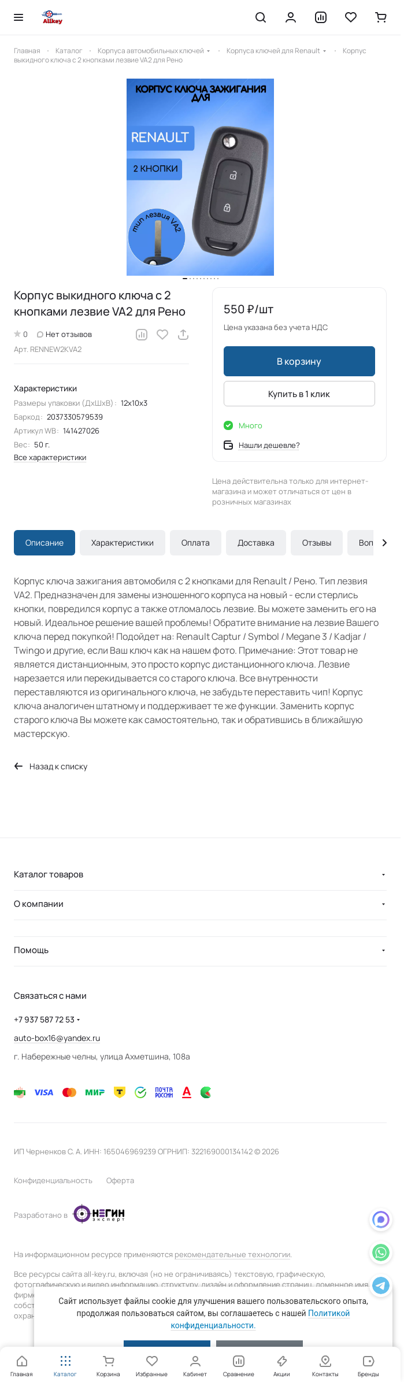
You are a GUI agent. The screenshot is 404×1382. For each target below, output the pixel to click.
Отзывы (316, 542)
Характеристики (122, 542)
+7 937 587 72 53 (44, 1019)
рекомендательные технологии (232, 1254)
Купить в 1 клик (299, 393)
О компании (39, 904)
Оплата (195, 542)
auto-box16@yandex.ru (57, 1037)
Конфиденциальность (53, 1180)
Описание (44, 542)
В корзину (299, 361)
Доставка (256, 542)
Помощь (31, 950)
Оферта (120, 1180)
